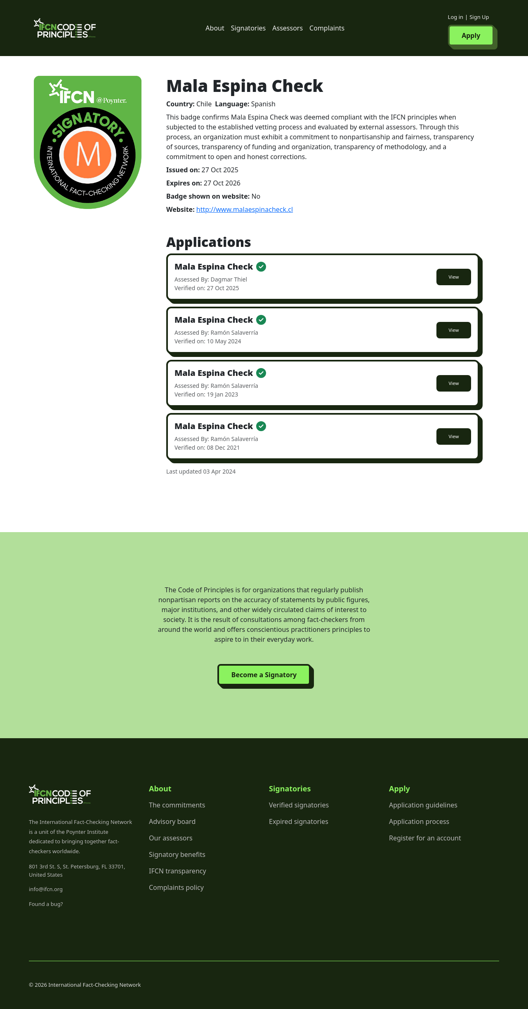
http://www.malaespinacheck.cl (244, 209)
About (214, 28)
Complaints (326, 28)
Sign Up (479, 17)
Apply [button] (471, 35)
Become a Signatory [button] (264, 674)
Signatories (248, 28)
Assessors (287, 28)
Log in (455, 17)
